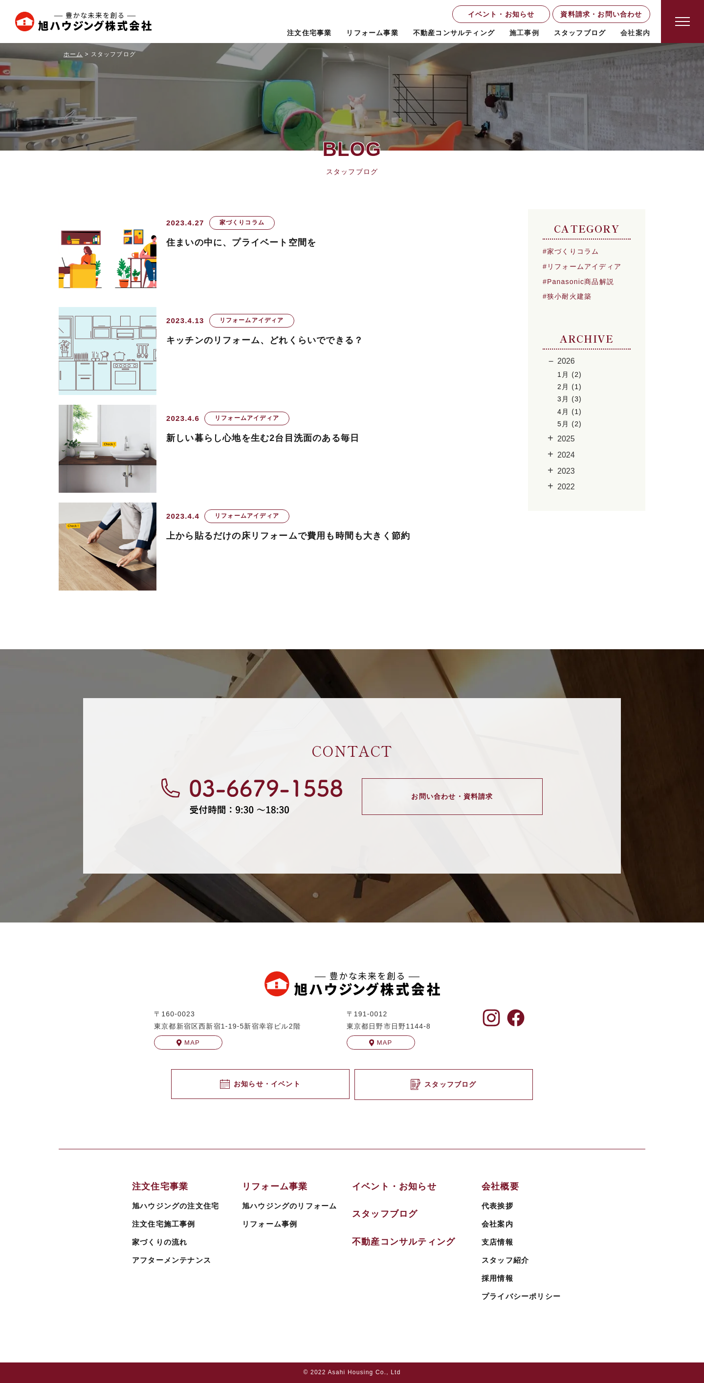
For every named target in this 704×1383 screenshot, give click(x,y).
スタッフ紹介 (505, 1260)
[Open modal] (682, 21)
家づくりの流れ (159, 1242)
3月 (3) (569, 399)
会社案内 (497, 1224)
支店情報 (497, 1242)
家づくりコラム (573, 251)
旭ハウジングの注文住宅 (175, 1206)
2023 (566, 471)
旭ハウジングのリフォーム (289, 1206)
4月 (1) (569, 412)
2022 (566, 487)
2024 (566, 455)
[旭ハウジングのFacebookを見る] (516, 1018)
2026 (566, 361)
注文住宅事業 (309, 33)
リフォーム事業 (372, 33)
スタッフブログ (580, 33)
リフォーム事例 (269, 1224)
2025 (566, 439)
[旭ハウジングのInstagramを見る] (491, 1018)
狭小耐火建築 (569, 296)
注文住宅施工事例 (164, 1224)
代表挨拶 (497, 1206)
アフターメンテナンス (171, 1260)
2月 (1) (569, 387)
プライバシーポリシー (521, 1296)
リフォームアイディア (584, 266)
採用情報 (497, 1278)
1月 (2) (569, 374)
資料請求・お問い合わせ (601, 14)
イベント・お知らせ (501, 14)
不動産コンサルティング (454, 33)
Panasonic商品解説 (580, 281)
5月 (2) (569, 424)
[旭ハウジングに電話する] (251, 796)
